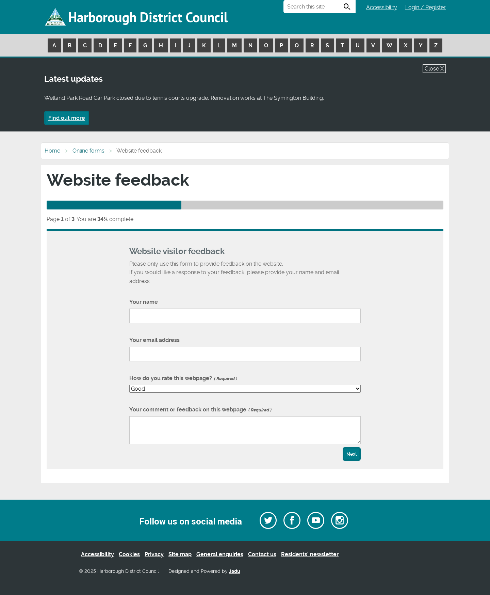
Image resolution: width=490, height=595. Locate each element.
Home (52, 150)
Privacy (154, 554)
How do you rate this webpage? (183, 378)
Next (351, 454)
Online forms (88, 150)
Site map (180, 554)
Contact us (262, 554)
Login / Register (425, 7)
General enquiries (219, 554)
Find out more (66, 118)
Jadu (234, 571)
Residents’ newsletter (310, 554)
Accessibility (381, 7)
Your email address (154, 340)
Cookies (129, 554)
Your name (143, 302)
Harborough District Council (148, 17)
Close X (434, 68)
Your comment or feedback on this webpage (200, 409)
